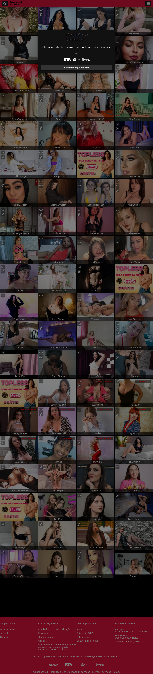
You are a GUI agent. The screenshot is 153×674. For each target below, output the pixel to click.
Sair (76, 53)
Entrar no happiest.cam (76, 67)
